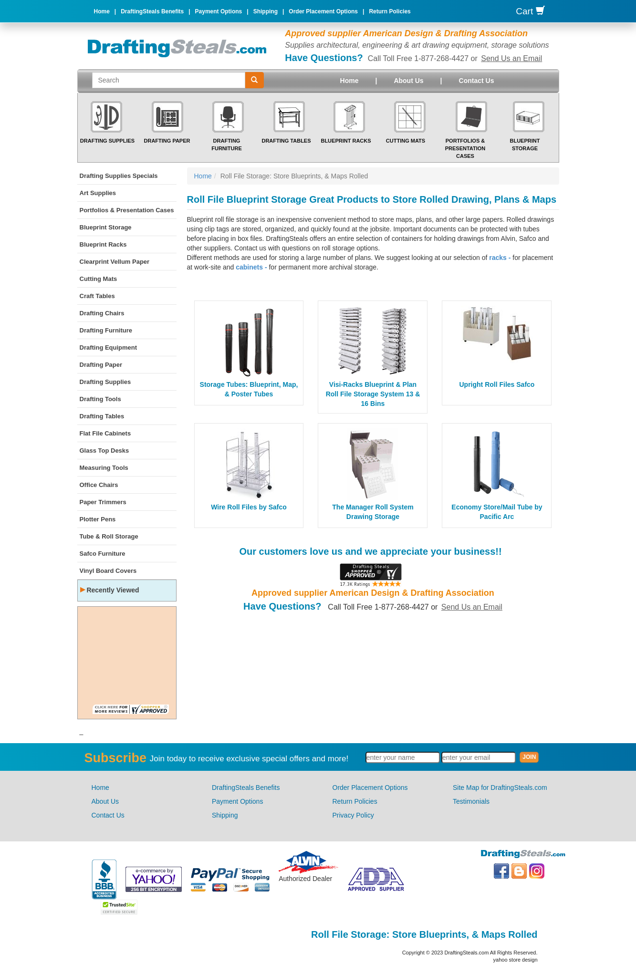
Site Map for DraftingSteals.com (500, 787)
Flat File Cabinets (105, 433)
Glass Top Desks (104, 450)
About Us (408, 80)
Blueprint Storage (106, 227)
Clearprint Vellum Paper (115, 261)
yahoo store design (515, 960)
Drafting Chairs (102, 313)
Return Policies (389, 11)
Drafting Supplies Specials (119, 175)
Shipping (265, 11)
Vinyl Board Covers (108, 570)
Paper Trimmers (103, 502)
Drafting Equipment (108, 347)
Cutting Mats (405, 141)
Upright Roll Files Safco (497, 384)
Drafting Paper (167, 141)
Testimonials (471, 801)
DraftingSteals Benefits (152, 11)
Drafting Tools (100, 399)
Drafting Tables (286, 141)
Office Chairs (99, 484)
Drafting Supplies (107, 141)
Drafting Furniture (106, 330)
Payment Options (218, 11)
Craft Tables (97, 296)
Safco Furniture (102, 553)
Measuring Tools (104, 467)
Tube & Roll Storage (109, 536)
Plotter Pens (98, 519)
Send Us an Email (511, 58)
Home (102, 11)
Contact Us (476, 80)
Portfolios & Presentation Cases (465, 148)
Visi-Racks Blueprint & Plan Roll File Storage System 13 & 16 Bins (373, 394)
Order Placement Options (323, 11)
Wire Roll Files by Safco (249, 507)
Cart (530, 11)
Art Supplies (98, 193)
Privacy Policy (353, 815)
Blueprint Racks (346, 141)
